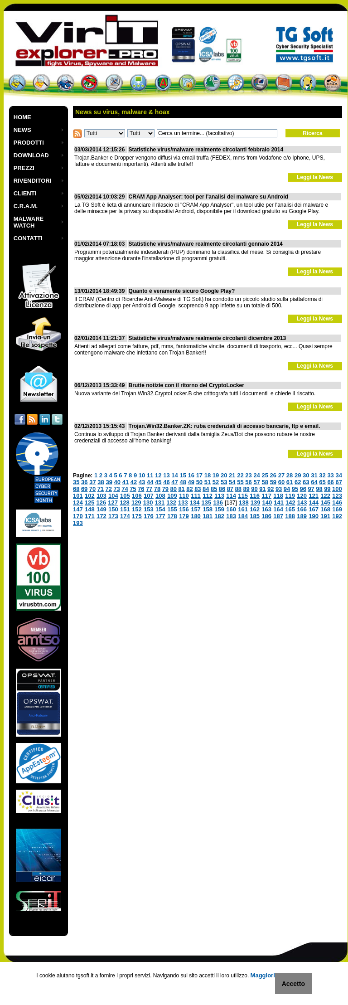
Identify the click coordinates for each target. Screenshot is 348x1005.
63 (306, 482)
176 (149, 516)
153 (149, 509)
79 (165, 489)
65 (322, 482)
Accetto (293, 983)
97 (311, 489)
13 (166, 475)
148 (90, 509)
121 (314, 495)
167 (314, 509)
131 (159, 502)
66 (330, 482)
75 (133, 489)
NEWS (22, 129)
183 (231, 516)
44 (150, 482)
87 (230, 489)
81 (181, 489)
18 (207, 475)
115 (243, 495)
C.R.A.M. (26, 206)
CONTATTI (28, 238)
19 (216, 475)
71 (100, 489)
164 (278, 509)
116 (255, 495)
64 (314, 482)
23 (248, 475)
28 (289, 475)
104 (113, 495)
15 (182, 475)
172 (101, 516)
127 (113, 502)
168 (325, 509)
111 (196, 495)
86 (222, 489)
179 (184, 516)
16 (191, 475)
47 (174, 482)
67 (339, 482)
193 (78, 522)
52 (216, 482)
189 (302, 516)
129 (136, 502)
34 (338, 475)
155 (172, 509)
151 (125, 509)
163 (266, 509)
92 (270, 489)
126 (101, 502)
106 (137, 495)
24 (256, 475)
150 (113, 509)
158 (208, 509)
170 (78, 516)
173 (113, 516)
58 (265, 482)
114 (231, 495)
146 (337, 502)
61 (289, 482)
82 (189, 489)
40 (117, 482)
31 (314, 475)
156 (184, 509)
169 (337, 509)
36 (84, 482)
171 (90, 516)
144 (314, 502)
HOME (22, 117)
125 (90, 502)
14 (174, 475)
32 (322, 475)
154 (160, 509)
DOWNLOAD (31, 155)
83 (197, 489)
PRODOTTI (29, 142)
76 (141, 489)
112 (208, 495)
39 (109, 482)
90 (254, 489)
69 (84, 489)
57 (256, 482)
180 (196, 516)
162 (255, 509)
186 (266, 516)
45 (158, 482)
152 (137, 509)
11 (150, 475)
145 (325, 502)
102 (90, 495)
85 (214, 489)
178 (172, 516)
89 (246, 489)
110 (184, 495)
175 (137, 516)
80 (173, 489)
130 (148, 502)
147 (78, 509)
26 (273, 475)
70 (92, 489)
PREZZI (24, 168)
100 (337, 489)
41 (125, 482)
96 (303, 489)
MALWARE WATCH (29, 222)
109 (172, 495)
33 (330, 475)
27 (281, 475)
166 (302, 509)
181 (208, 516)
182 (219, 516)
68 (76, 489)
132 (171, 502)
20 (224, 475)
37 (92, 482)
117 (266, 495)
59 (273, 482)
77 (149, 489)
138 (244, 502)
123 (337, 495)
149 (101, 509)
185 (255, 516)
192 (337, 516)
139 (256, 502)
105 (125, 495)
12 (158, 475)
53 (224, 482)
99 (327, 489)
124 (78, 502)
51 (207, 482)
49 (191, 482)
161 (243, 509)
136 (218, 502)
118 (278, 495)
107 (149, 495)
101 (78, 495)
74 (124, 489)
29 (298, 475)
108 (160, 495)
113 (219, 495)
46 (166, 482)
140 (267, 502)
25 (265, 475)
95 (295, 489)
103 (101, 495)
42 (133, 482)
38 (100, 482)
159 (219, 509)
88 (238, 489)
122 (325, 495)
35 (76, 482)
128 (125, 502)
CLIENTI (25, 193)
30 (306, 475)
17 (199, 475)
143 (302, 502)
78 (157, 489)
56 (248, 482)
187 (278, 516)
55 (240, 482)
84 (206, 489)
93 (279, 489)
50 (199, 482)
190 (314, 516)
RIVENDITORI (33, 180)
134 (195, 502)
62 (298, 482)
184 (243, 516)
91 (262, 489)
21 (232, 475)
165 (290, 509)
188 (290, 516)
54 (232, 482)
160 (231, 509)
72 (109, 489)
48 (182, 482)
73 (116, 489)
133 (183, 502)
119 (290, 495)
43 (142, 482)
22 (240, 475)
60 (281, 482)
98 (319, 489)
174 (125, 516)
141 (279, 502)
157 (196, 509)
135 (207, 502)
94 (287, 489)
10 (142, 475)
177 (160, 516)
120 (302, 495)
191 (325, 516)
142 (290, 502)
